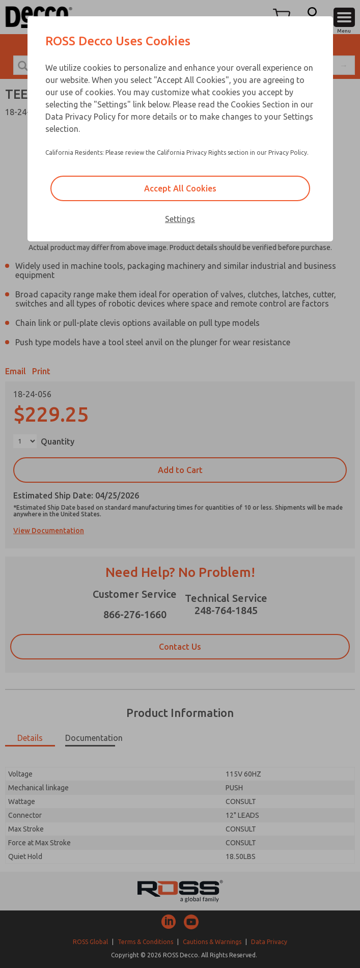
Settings (180, 219)
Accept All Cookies (180, 188)
